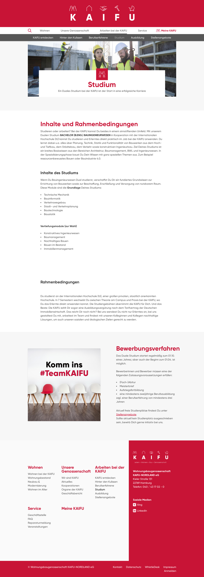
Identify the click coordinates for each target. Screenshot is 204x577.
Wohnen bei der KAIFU (41, 473)
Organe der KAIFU (72, 489)
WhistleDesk (152, 567)
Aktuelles (67, 481)
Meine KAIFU (168, 30)
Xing (137, 504)
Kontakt (117, 567)
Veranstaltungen (38, 526)
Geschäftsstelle (37, 515)
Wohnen (45, 30)
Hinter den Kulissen (71, 37)
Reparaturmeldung (39, 522)
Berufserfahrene (98, 37)
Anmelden (170, 570)
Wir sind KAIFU (70, 477)
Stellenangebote (161, 37)
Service (142, 30)
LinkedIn (140, 510)
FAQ (30, 518)
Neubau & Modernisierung (37, 483)
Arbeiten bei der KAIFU (113, 30)
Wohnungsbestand (39, 477)
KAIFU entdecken (43, 37)
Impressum (169, 567)
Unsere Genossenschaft (75, 30)
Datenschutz (133, 567)
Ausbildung (137, 37)
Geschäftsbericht (72, 493)
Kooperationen (70, 485)
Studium (119, 37)
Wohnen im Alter (37, 489)
